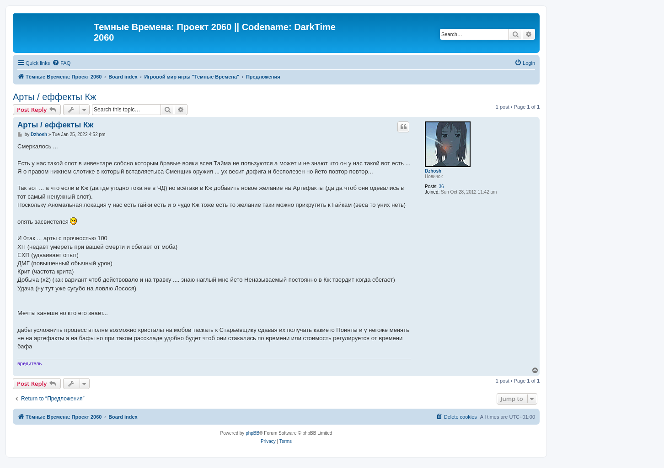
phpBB (252, 433)
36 (441, 186)
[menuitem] (61, 63)
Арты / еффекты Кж (54, 97)
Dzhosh (433, 171)
